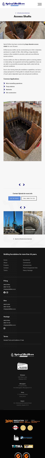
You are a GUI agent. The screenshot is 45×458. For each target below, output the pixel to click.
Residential (26, 263)
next (24, 186)
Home (5, 263)
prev (19, 186)
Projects (6, 268)
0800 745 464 (7, 309)
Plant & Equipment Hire (30, 270)
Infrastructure (27, 268)
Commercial (27, 265)
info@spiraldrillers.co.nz (10, 292)
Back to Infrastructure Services (22, 242)
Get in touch (14, 200)
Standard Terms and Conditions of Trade (14, 343)
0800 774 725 (7, 289)
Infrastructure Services (22, 13)
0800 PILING (7, 307)
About (5, 265)
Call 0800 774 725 (29, 200)
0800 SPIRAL (7, 287)
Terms (6, 273)
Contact (6, 270)
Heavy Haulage (27, 273)
